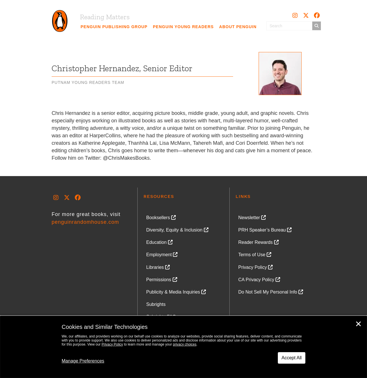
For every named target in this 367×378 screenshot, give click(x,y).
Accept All (292, 357)
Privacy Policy (112, 344)
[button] (295, 15)
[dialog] (183, 347)
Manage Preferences (83, 360)
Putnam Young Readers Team (88, 82)
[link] (114, 26)
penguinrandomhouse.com (85, 222)
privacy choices (184, 344)
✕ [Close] (358, 324)
